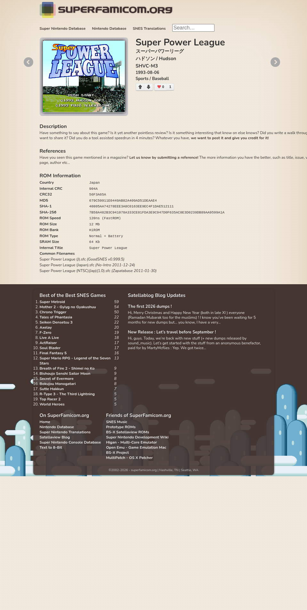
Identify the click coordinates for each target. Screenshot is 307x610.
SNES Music (116, 421)
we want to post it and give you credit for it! (230, 137)
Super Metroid (52, 301)
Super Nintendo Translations (65, 432)
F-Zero (46, 332)
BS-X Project (117, 452)
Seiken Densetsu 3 (56, 322)
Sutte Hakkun (52, 388)
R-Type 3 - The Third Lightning (67, 394)
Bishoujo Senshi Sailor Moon (65, 373)
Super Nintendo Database (63, 28)
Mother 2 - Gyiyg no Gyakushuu (68, 306)
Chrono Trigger (53, 312)
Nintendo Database (109, 28)
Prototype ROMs (120, 426)
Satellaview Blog (55, 437)
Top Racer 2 (50, 399)
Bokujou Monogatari (58, 383)
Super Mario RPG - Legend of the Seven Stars (75, 361)
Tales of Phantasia (56, 317)
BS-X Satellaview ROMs (127, 432)
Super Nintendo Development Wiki (137, 437)
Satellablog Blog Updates (157, 295)
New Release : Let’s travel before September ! (172, 332)
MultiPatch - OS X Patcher (129, 457)
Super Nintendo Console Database (70, 442)
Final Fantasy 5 (53, 353)
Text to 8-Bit (51, 447)
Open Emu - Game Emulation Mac (136, 447)
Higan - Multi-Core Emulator (131, 442)
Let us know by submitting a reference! (163, 157)
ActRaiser (48, 342)
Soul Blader (50, 347)
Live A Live (49, 337)
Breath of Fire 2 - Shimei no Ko (67, 368)
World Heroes (52, 404)
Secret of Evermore (57, 378)
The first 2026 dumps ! (150, 306)
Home (45, 421)
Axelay (46, 327)
